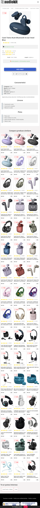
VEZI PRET (20, 69)
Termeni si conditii (8, 498)
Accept (25, 507)
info (11, 152)
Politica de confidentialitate (20, 498)
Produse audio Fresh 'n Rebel (21, 8)
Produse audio (6, 8)
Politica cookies (32, 498)
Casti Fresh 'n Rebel (34, 8)
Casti (12, 8)
